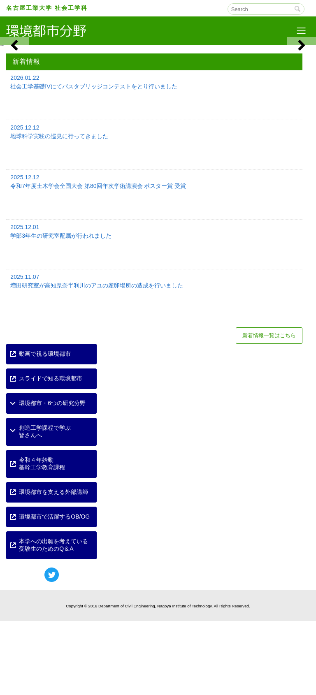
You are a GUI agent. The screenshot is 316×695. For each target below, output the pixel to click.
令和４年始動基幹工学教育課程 (42, 537)
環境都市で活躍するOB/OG (54, 590)
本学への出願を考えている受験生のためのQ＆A (53, 619)
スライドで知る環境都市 (50, 452)
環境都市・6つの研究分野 (52, 477)
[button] (14, 82)
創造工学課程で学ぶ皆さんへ (45, 505)
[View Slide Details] (79, 82)
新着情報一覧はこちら (269, 409)
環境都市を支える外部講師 (53, 566)
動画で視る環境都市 (45, 427)
